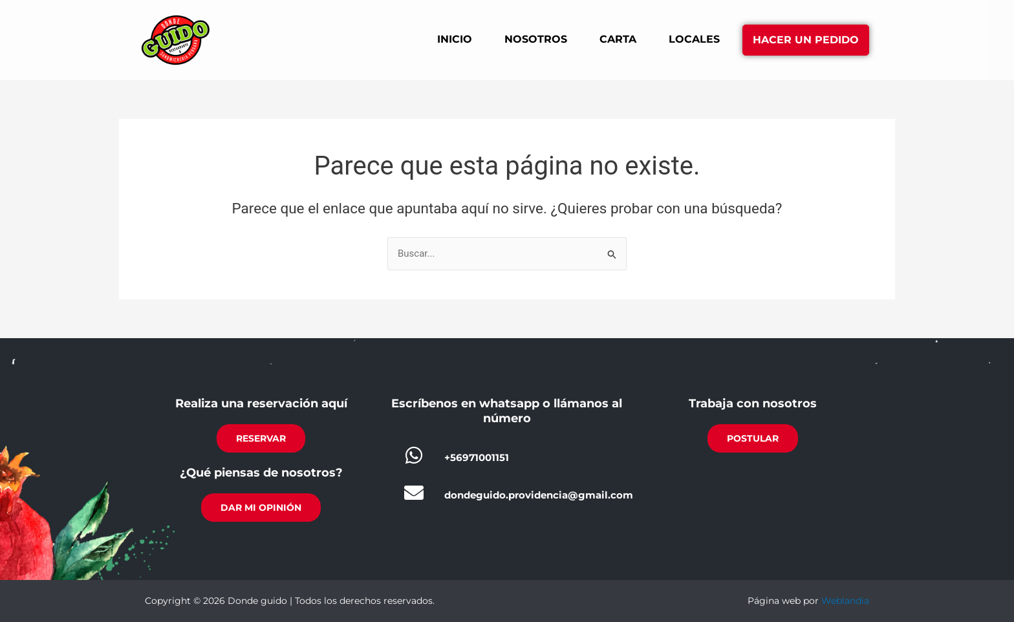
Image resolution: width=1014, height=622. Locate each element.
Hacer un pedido (806, 40)
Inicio (454, 39)
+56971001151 (476, 457)
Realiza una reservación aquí (261, 403)
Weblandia (845, 600)
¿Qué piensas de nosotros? (261, 473)
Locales (694, 39)
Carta (617, 39)
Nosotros (535, 39)
